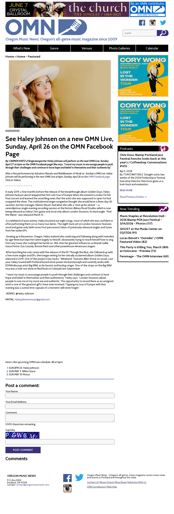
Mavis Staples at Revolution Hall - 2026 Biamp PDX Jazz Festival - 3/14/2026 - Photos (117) (143, 219)
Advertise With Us (137, 482)
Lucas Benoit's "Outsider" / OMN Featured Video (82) (141, 240)
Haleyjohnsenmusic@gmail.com (32, 299)
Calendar (152, 48)
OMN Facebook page (99, 176)
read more (126, 190)
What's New (21, 48)
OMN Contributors (96, 486)
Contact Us (92, 482)
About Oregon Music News (113, 482)
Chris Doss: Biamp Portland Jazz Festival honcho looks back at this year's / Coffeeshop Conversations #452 (143, 160)
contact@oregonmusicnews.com (32, 484)
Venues (87, 48)
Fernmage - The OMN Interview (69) (144, 256)
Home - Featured (28, 56)
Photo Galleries (119, 48)
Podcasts (126, 149)
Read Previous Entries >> (133, 196)
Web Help (112, 486)
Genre (54, 48)
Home (9, 56)
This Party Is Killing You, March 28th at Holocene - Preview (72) (144, 249)
